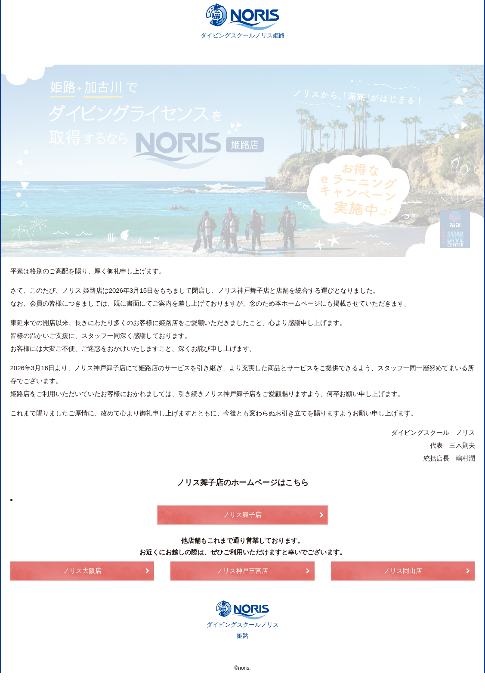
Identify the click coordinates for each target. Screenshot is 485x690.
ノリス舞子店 (243, 516)
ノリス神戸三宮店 (242, 572)
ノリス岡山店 (403, 572)
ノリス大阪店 (82, 572)
